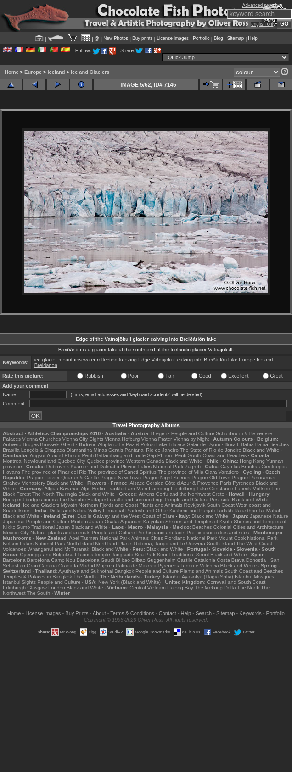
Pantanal (134, 450)
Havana (11, 472)
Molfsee (261, 488)
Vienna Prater (156, 439)
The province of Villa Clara (187, 472)
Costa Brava (231, 560)
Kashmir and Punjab (192, 510)
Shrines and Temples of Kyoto (198, 521)
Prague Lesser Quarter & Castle (63, 477)
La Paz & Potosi (137, 444)
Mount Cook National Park (248, 538)
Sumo (23, 527)
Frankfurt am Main (127, 488)
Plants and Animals (161, 505)
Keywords (250, 613)
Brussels (49, 444)
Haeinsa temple (92, 554)
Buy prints (142, 38)
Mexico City (16, 532)
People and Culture (192, 433)
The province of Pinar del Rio (54, 472)
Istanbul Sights (19, 582)
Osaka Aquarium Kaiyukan (134, 521)
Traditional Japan (50, 527)
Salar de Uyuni (203, 444)
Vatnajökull (164, 359)
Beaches (202, 527)
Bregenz (160, 433)
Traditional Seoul (190, 554)
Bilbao (123, 560)
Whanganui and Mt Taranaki (59, 549)
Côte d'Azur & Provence (192, 483)
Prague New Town (120, 477)
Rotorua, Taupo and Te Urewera (170, 543)
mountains (70, 359)
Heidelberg (183, 488)
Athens (146, 494)
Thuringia (66, 494)
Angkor (38, 455)
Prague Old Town (210, 477)
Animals (140, 538)
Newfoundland (40, 461)
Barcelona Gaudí (96, 560)
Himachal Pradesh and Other (135, 510)
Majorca (105, 565)
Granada (68, 565)
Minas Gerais (109, 450)
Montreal (12, 461)
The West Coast (254, 543)
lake (232, 359)
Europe (33, 72)
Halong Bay (180, 587)
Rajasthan (245, 510)
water (89, 359)
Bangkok (124, 571)
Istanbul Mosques (254, 576)
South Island (221, 543)
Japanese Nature (269, 516)
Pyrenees (243, 483)
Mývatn (69, 505)
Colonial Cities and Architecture (248, 527)
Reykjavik (194, 505)
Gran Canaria (42, 565)
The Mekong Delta (215, 587)
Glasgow (37, 587)
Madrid (87, 565)
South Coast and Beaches (217, 455)
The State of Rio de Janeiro (210, 450)
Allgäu (52, 488)
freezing (128, 359)
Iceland (56, 72)
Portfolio (201, 38)
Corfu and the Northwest (183, 494)
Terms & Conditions (132, 613)
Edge (144, 359)
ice (37, 359)
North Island (80, 543)
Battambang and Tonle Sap (125, 455)
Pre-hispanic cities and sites (218, 532)
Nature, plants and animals (60, 532)
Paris (225, 483)
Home (12, 72)
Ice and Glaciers (90, 72)
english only (263, 24)
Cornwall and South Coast (236, 582)
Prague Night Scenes (166, 477)
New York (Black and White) (129, 582)
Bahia (247, 444)
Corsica (154, 483)
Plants (125, 543)
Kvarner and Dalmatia (94, 466)
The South (38, 593)
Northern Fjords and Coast (108, 505)
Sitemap (235, 38)
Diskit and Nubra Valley (76, 510)
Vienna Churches (41, 439)
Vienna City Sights (82, 439)
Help (253, 38)
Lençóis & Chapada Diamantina (56, 450)
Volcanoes (14, 549)
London (56, 587)
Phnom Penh (172, 455)
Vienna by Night (191, 439)
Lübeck (243, 488)
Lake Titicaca (170, 444)
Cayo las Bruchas (240, 466)
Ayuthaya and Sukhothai (85, 571)
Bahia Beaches (272, 444)
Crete (218, 494)
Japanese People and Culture (36, 521)
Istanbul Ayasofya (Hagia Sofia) (198, 576)
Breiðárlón (215, 359)
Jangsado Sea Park (134, 554)
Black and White (261, 450)
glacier (49, 359)
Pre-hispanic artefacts (160, 532)
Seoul (163, 554)
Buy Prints (76, 613)
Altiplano (107, 444)
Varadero (228, 472)
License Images (43, 613)
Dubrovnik (57, 466)
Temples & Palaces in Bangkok (37, 576)
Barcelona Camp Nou (51, 560)
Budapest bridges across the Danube (44, 499)
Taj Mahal (269, 510)
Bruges (30, 444)
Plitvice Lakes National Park (152, 466)
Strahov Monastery (24, 483)
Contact (167, 613)
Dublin (84, 516)
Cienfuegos (274, 466)
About (99, 613)
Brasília (11, 450)
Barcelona (14, 560)
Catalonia (204, 560)
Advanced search (260, 5)
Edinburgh (14, 587)
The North (43, 494)
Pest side (220, 499)
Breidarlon (45, 365)
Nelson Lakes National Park (34, 543)
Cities (156, 538)
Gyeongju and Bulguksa (46, 554)
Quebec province (106, 461)
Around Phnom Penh (70, 455)
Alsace (137, 483)
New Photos (115, 38)
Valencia (209, 565)
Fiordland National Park (190, 538)
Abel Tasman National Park (99, 538)
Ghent (68, 444)
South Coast (221, 505)
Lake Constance (215, 488)
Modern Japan (87, 521)
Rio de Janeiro (162, 450)
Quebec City (71, 461)
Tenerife (189, 565)
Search (204, 613)
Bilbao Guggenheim (153, 560)
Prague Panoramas (253, 477)
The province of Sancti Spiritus (122, 472)
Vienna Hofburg (122, 439)
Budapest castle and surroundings (125, 499)
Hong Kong (252, 461)
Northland (106, 543)
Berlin (98, 488)
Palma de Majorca (136, 565)
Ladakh (224, 510)
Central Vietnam (147, 587)
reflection (107, 359)
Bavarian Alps (75, 488)
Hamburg (159, 488)
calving (185, 359)
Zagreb (193, 466)
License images (173, 38)
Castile (185, 560)
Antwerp (12, 444)
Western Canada (145, 461)
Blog (218, 38)
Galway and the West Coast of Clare (133, 516)
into (198, 359)
